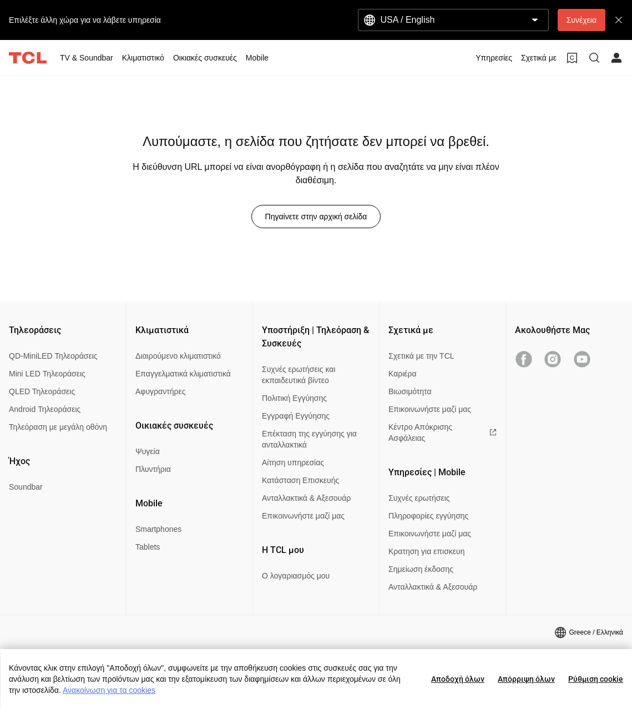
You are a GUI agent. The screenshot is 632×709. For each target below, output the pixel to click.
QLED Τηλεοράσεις (42, 391)
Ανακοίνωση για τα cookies (109, 690)
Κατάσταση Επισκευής (300, 480)
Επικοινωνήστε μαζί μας (303, 515)
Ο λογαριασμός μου (296, 575)
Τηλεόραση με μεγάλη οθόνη (58, 427)
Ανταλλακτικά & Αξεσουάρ (306, 498)
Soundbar (26, 486)
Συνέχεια (581, 20)
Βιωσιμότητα (410, 391)
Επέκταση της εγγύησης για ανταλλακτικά (309, 439)
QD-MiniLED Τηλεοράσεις (53, 355)
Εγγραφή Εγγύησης (296, 415)
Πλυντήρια (153, 469)
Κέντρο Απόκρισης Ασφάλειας (442, 433)
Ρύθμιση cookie (595, 679)
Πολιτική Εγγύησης (294, 398)
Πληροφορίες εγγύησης (428, 515)
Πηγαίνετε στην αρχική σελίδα (316, 216)
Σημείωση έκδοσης (420, 569)
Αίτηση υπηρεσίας (293, 462)
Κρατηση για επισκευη (426, 551)
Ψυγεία (147, 451)
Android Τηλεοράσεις (44, 409)
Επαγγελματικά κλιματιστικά (183, 373)
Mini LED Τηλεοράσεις (47, 373)
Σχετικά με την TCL (421, 355)
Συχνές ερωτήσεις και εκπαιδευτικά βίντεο (298, 375)
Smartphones (158, 529)
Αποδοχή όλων (457, 679)
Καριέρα (402, 373)
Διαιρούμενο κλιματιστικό (178, 355)
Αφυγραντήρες (160, 391)
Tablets (147, 546)
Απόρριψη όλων (526, 679)
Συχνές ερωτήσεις (419, 498)
